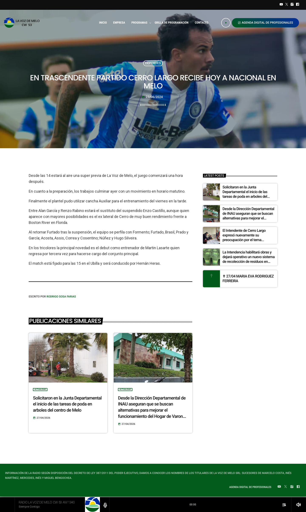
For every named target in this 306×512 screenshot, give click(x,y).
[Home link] (22, 23)
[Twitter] (286, 5)
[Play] (226, 22)
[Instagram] (292, 5)
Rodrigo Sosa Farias (61, 296)
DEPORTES (153, 63)
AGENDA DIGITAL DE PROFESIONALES (265, 22)
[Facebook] (297, 5)
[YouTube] (281, 5)
